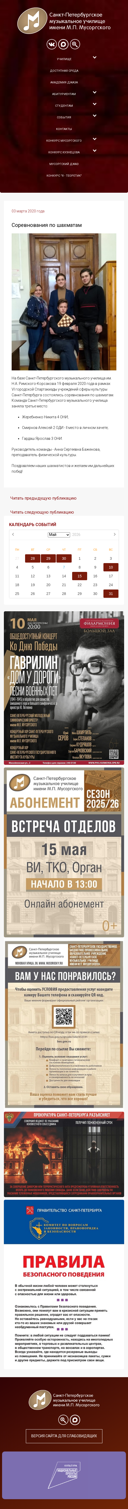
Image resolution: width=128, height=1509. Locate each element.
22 (80, 585)
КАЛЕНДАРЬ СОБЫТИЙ (32, 524)
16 (95, 576)
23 (95, 585)
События (64, 117)
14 (64, 576)
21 (64, 585)
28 (33, 558)
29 (48, 558)
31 (111, 594)
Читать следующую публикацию (42, 512)
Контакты (64, 129)
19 (33, 585)
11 (17, 576)
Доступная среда (64, 71)
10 (111, 567)
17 (111, 576)
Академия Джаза (64, 82)
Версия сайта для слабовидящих (64, 1436)
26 (33, 594)
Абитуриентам (64, 94)
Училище (64, 59)
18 (17, 585)
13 (48, 576)
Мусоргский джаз (64, 164)
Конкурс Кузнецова (64, 152)
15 (80, 576)
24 (111, 585)
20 (48, 585)
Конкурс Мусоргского (64, 140)
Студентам (64, 105)
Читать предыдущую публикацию (43, 498)
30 (64, 558)
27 (17, 558)
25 (17, 594)
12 (33, 576)
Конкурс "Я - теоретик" (64, 175)
